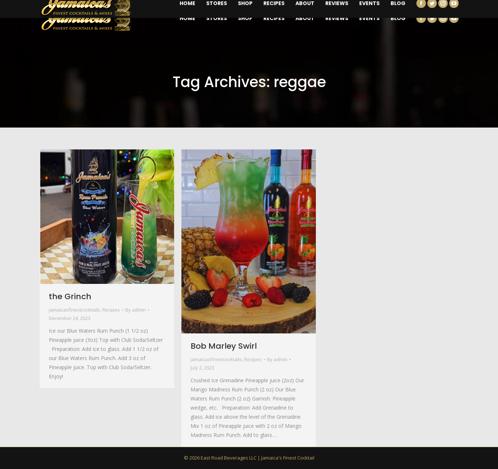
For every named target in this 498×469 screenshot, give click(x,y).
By (135, 309)
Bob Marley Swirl (224, 346)
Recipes (111, 309)
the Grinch (70, 296)
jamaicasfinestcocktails (74, 309)
